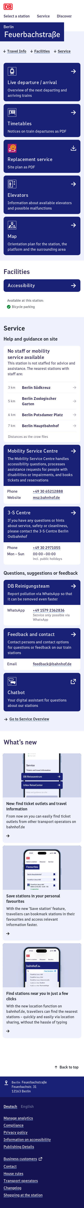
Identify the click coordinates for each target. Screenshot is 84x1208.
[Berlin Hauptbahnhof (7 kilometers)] (45, 425)
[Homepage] (8, 6)
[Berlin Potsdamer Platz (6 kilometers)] (45, 415)
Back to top (69, 1067)
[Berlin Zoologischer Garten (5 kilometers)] (45, 401)
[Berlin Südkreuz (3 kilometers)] (45, 387)
